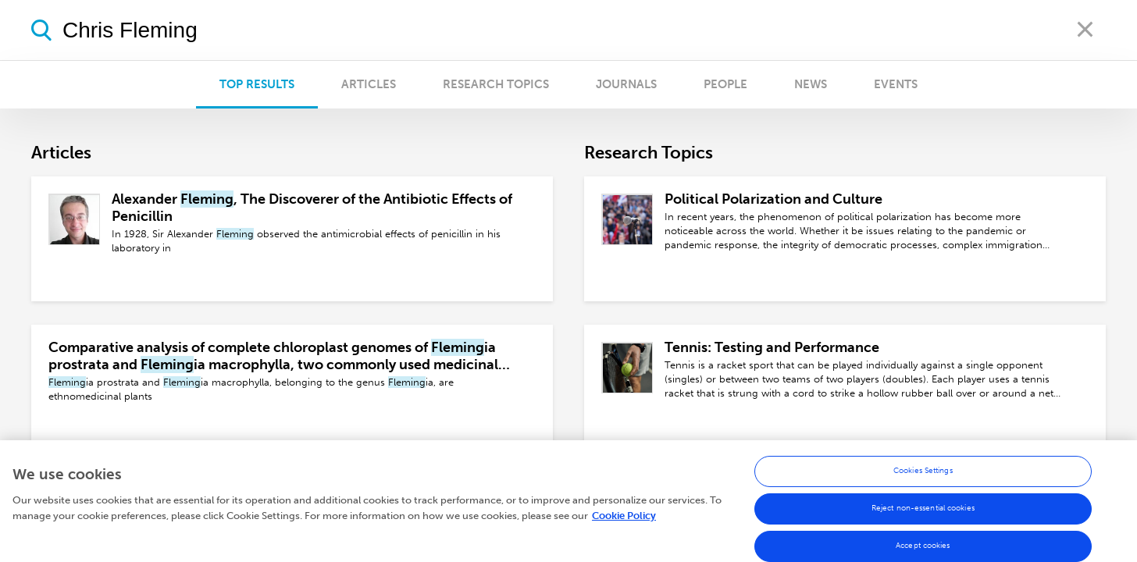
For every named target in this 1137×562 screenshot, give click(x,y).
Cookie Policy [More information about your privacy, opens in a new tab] (624, 519)
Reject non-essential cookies (923, 512)
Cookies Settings (923, 474)
